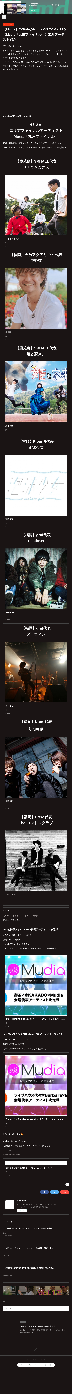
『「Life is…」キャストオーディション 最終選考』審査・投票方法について (33, 1273)
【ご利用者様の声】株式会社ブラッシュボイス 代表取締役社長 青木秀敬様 (32, 1253)
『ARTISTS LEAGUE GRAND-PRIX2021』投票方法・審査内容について (31, 1292)
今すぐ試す (34, 10)
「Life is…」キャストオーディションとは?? (17, 1277)
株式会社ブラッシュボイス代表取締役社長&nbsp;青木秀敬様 (23, 1257)
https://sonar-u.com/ (11, 1179)
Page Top (36, 1374)
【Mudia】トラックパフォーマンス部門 (20, 935)
